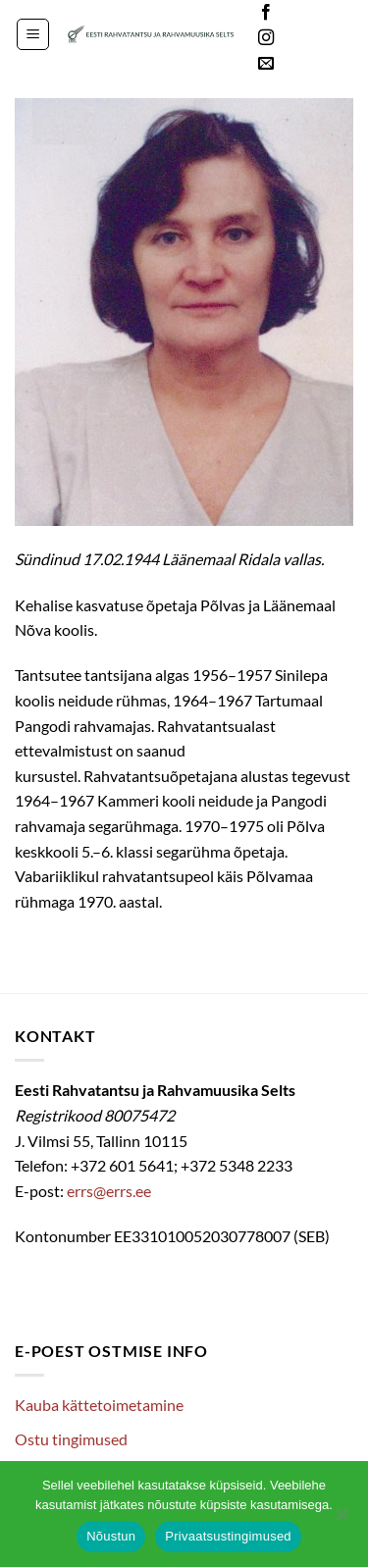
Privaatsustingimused (228, 1536)
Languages (322, 39)
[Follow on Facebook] (266, 13)
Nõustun (110, 1536)
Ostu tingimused (71, 1439)
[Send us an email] (266, 64)
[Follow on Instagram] (266, 38)
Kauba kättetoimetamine (99, 1404)
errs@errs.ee (109, 1190)
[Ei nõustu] (341, 1520)
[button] (33, 34)
